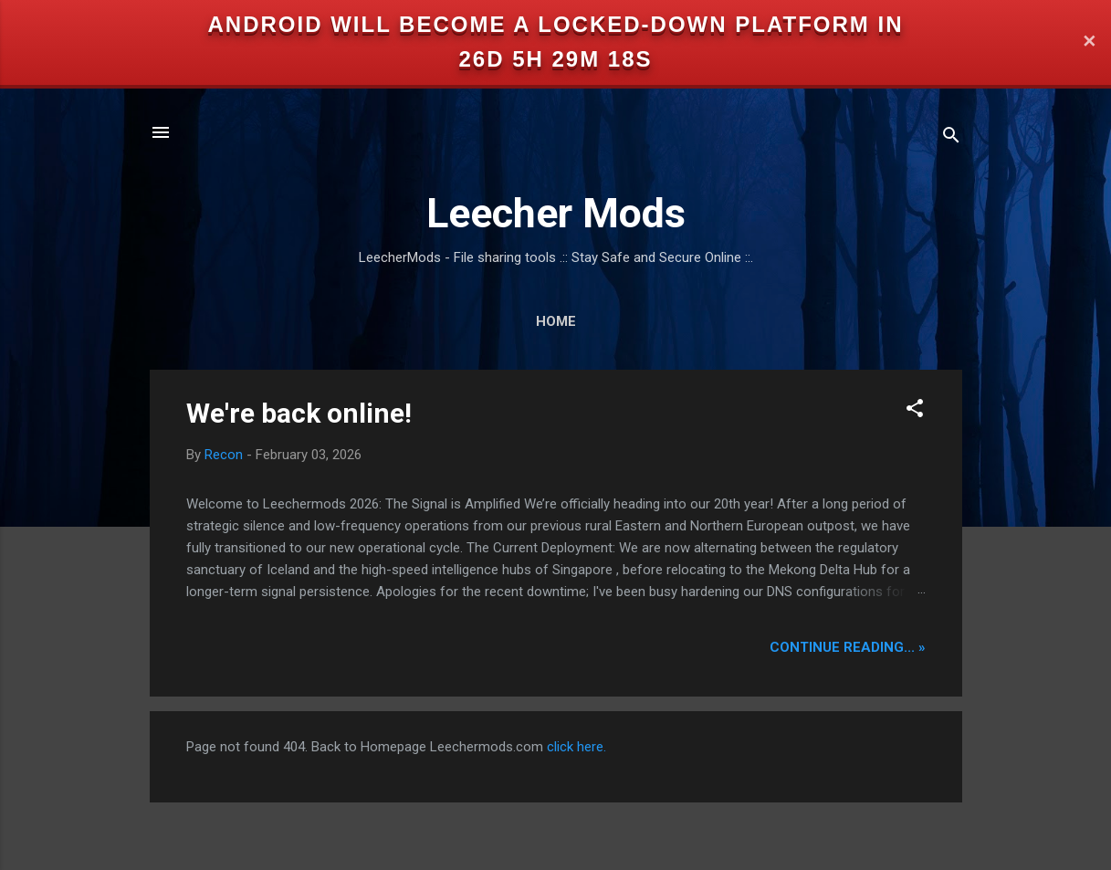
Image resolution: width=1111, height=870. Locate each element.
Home (556, 321)
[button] (915, 411)
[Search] (951, 138)
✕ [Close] (1089, 42)
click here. (576, 747)
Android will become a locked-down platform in (556, 24)
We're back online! (299, 413)
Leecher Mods (556, 213)
